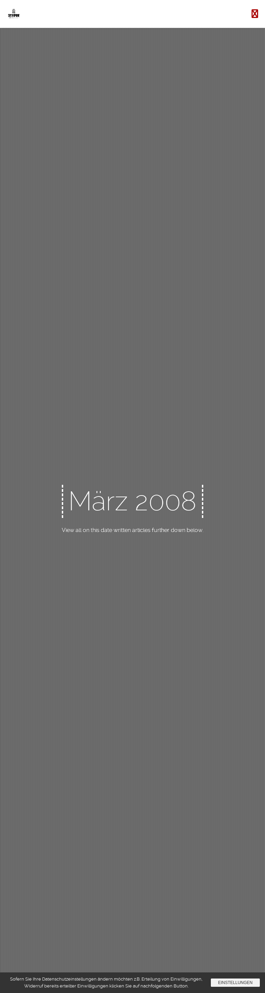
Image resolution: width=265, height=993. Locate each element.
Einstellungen (235, 982)
